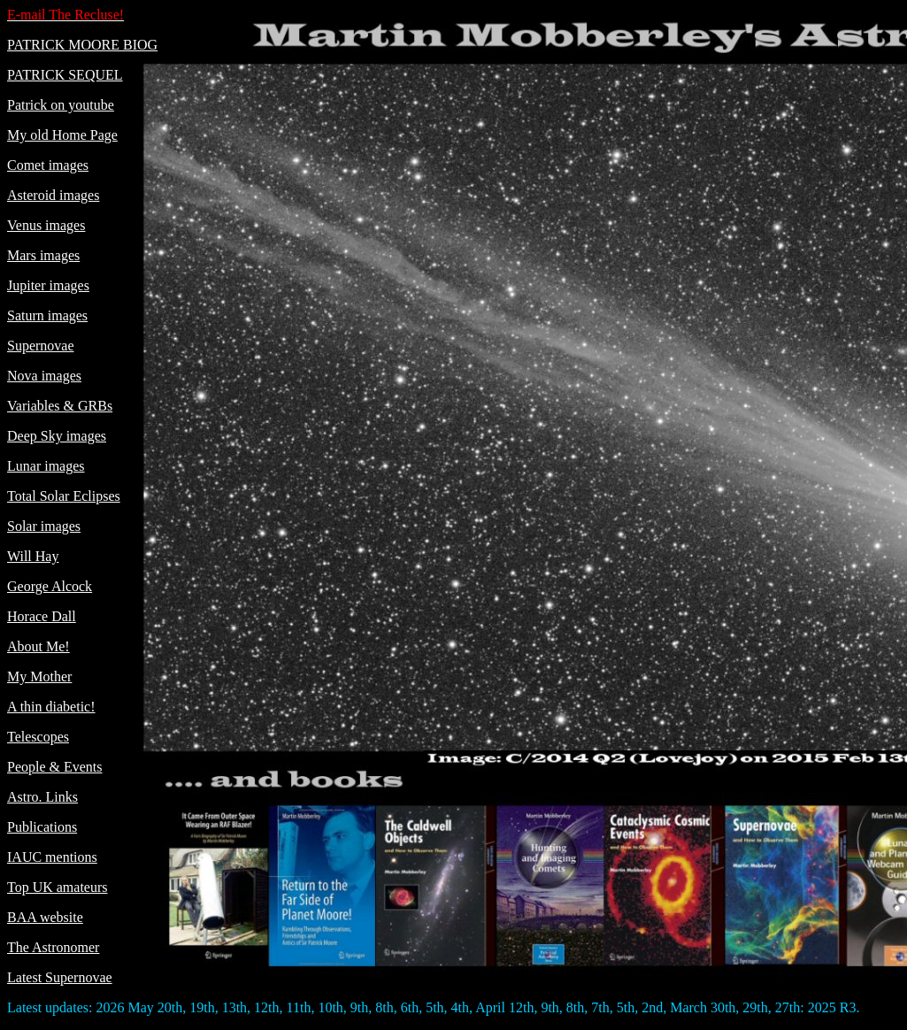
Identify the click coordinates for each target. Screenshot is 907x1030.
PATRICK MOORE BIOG (82, 44)
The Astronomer (53, 947)
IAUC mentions (52, 857)
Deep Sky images (56, 435)
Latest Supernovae (59, 977)
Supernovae (40, 345)
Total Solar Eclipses (63, 495)
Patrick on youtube (60, 104)
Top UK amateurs (57, 887)
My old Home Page (62, 134)
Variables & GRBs (59, 405)
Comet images (47, 165)
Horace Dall (41, 616)
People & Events (55, 766)
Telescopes (38, 736)
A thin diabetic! (51, 706)
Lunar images (46, 465)
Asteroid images (53, 195)
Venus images (46, 225)
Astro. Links (42, 796)
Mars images (43, 255)
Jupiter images (48, 285)
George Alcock (49, 586)
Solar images (44, 526)
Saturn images (47, 315)
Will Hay (32, 556)
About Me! (38, 646)
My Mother (39, 676)
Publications (42, 826)
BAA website (45, 917)
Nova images (44, 375)
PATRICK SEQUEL (65, 74)
